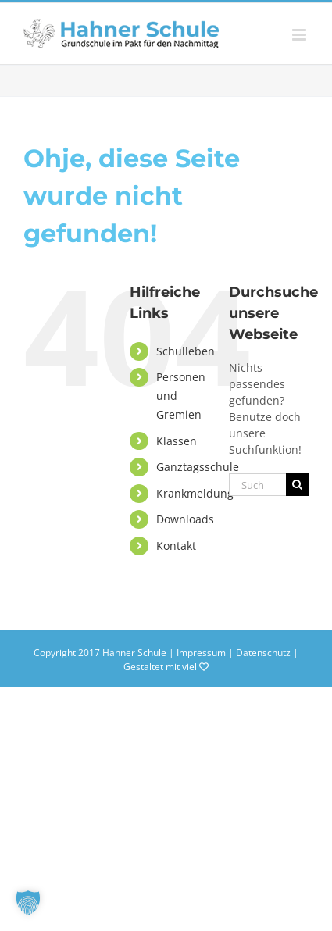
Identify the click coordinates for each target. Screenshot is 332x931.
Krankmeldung (195, 493)
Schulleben (185, 351)
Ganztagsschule (197, 466)
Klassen (176, 440)
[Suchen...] (257, 484)
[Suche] (297, 484)
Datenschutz (263, 652)
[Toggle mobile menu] (300, 35)
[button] (28, 903)
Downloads (185, 519)
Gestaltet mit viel (166, 666)
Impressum (201, 652)
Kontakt (176, 545)
